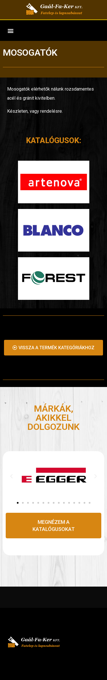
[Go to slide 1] (18, 503)
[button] (10, 30)
